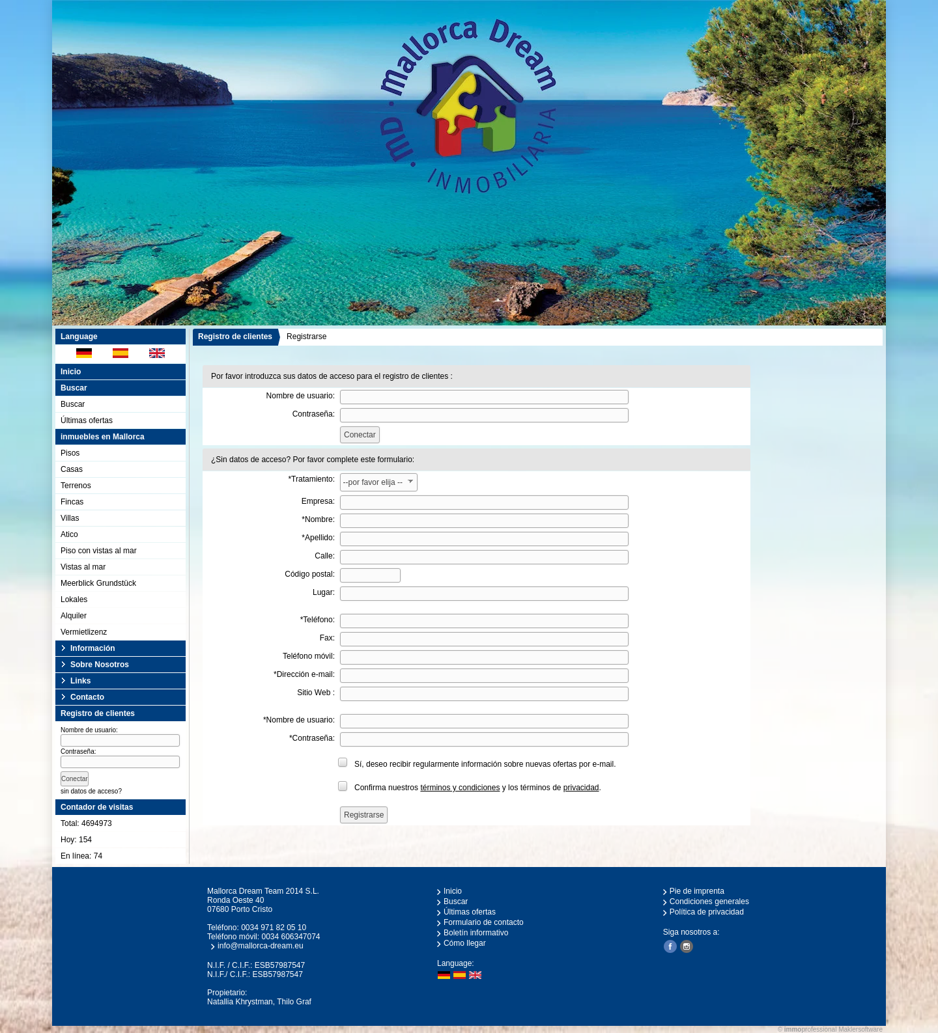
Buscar (73, 404)
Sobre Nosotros (99, 664)
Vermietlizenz (84, 632)
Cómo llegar (465, 943)
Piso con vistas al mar (99, 550)
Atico (69, 534)
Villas (70, 518)
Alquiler (74, 615)
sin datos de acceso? (91, 791)
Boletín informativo (476, 932)
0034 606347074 (290, 936)
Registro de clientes (235, 336)
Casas (72, 469)
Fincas (72, 501)
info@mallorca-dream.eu (261, 945)
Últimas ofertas (87, 420)
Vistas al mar (83, 567)
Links (80, 680)
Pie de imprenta (697, 891)
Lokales (74, 599)
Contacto (87, 697)
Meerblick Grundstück (98, 583)
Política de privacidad (707, 911)
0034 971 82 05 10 (273, 927)
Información (92, 648)
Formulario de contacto (484, 922)
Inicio (71, 371)
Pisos (70, 453)
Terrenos (76, 485)
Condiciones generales (709, 901)
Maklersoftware (860, 1029)
